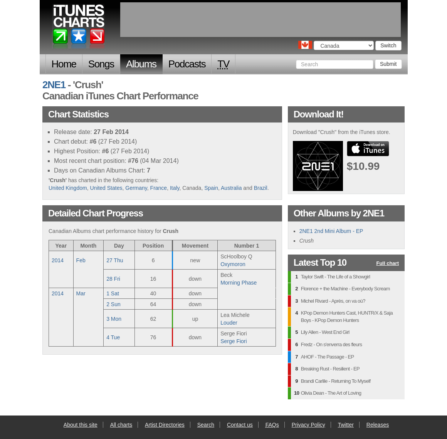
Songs (101, 64)
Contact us (240, 425)
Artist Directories (165, 425)
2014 (58, 260)
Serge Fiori (233, 341)
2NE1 (54, 84)
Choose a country (305, 45)
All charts (121, 425)
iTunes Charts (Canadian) (79, 28)
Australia (231, 188)
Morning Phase (238, 283)
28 (113, 279)
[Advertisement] (260, 19)
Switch (388, 45)
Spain (211, 188)
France (158, 188)
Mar (81, 293)
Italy (175, 188)
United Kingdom (68, 188)
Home (64, 64)
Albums (141, 64)
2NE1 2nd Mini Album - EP (331, 231)
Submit (388, 64)
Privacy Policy (308, 425)
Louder (228, 323)
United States (106, 188)
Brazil (260, 188)
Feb (81, 260)
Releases (377, 425)
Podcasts (187, 64)
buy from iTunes (368, 148)
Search (205, 425)
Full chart (387, 263)
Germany (136, 188)
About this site (80, 425)
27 (114, 260)
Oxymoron (232, 264)
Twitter (346, 425)
